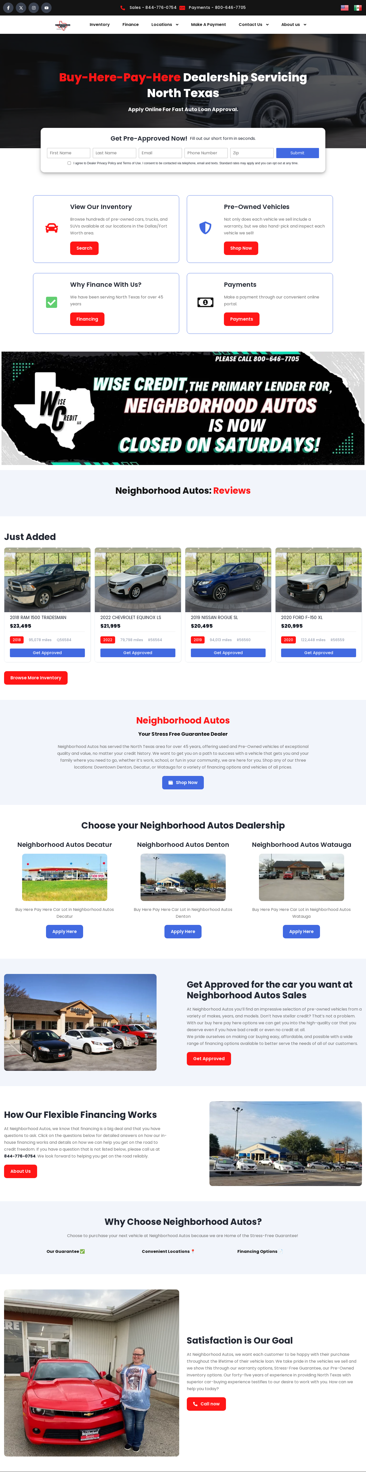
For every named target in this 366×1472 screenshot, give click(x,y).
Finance (131, 24)
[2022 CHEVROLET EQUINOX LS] (138, 605)
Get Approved (47, 653)
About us (290, 24)
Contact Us (250, 24)
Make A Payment (208, 24)
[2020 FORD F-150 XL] (319, 605)
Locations (161, 24)
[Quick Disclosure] (69, 163)
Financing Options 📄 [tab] (260, 1251)
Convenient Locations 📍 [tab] (168, 1251)
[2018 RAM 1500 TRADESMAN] (47, 605)
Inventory (100, 24)
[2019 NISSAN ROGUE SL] (228, 605)
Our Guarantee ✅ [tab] (66, 1251)
